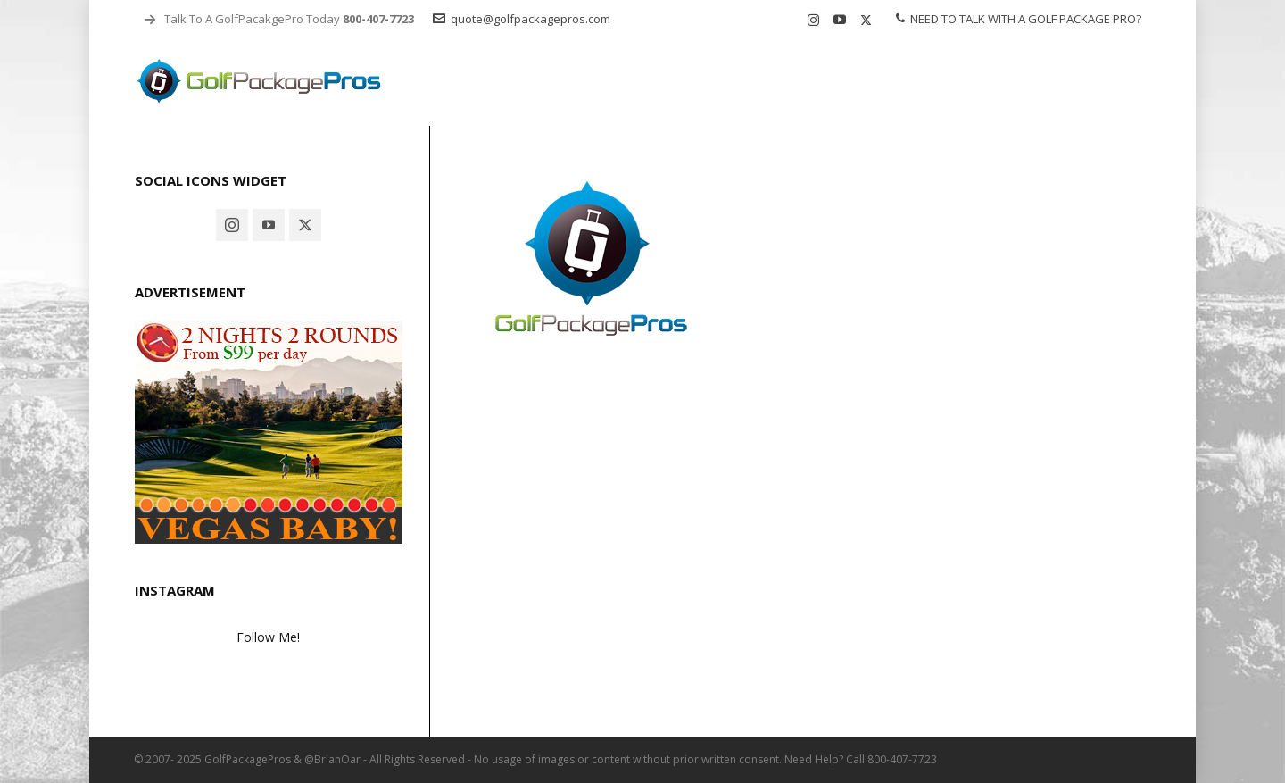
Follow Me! (268, 637)
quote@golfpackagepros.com (521, 19)
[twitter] (868, 19)
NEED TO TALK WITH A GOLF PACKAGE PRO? (1018, 19)
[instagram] (816, 19)
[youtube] (842, 20)
